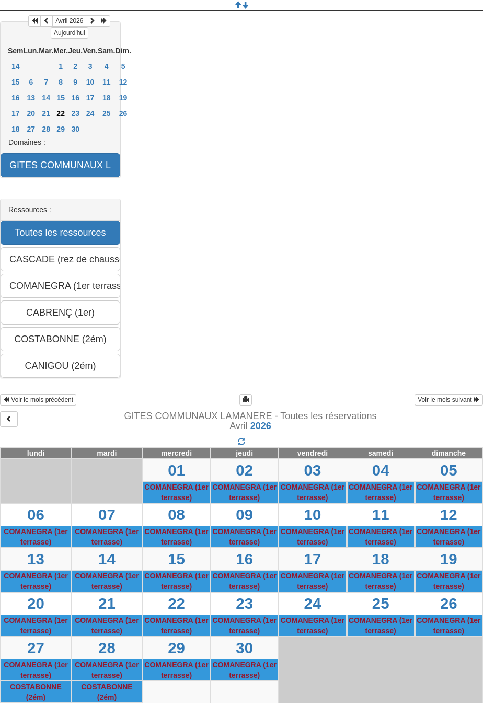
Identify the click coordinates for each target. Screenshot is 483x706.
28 (46, 129)
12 (123, 82)
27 (31, 129)
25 (106, 113)
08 (176, 514)
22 (176, 603)
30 (75, 129)
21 (46, 113)
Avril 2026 (69, 21)
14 (16, 66)
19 (123, 98)
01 (176, 470)
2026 (260, 426)
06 (35, 514)
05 (448, 470)
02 (244, 470)
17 (90, 98)
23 (75, 113)
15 (16, 82)
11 (106, 82)
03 (312, 470)
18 (106, 98)
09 (244, 514)
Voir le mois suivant (449, 399)
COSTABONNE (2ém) (36, 691)
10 (90, 82)
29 (60, 129)
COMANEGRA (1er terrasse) (176, 492)
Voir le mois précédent (38, 399)
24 (90, 113)
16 (16, 98)
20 (31, 113)
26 (123, 113)
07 (107, 514)
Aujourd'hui (69, 33)
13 (31, 98)
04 (380, 470)
